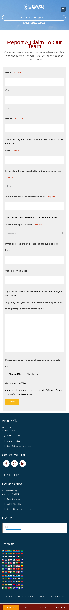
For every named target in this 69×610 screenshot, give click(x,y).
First (7, 90)
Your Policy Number (16, 271)
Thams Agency (13, 528)
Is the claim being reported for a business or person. (33, 175)
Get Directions (14, 436)
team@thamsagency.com (19, 446)
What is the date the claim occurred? (30, 196)
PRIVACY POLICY (11, 475)
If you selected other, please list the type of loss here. (31, 247)
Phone (14, 118)
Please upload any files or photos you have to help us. (32, 363)
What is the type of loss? (24, 224)
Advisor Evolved (57, 597)
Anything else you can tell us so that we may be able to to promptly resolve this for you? (33, 305)
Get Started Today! (32, 18)
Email (13, 150)
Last (7, 109)
